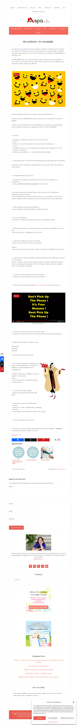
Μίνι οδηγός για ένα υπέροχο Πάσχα (38, 666)
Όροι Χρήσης (30, 713)
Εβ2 (64, 469)
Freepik (19, 435)
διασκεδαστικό (59, 469)
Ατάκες (23, 469)
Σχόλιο (11, 486)
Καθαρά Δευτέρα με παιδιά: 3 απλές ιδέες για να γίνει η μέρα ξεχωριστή (38, 677)
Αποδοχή (39, 718)
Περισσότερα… (38, 559)
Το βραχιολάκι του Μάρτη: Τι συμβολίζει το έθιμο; (38, 673)
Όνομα (11, 503)
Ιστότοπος (12, 519)
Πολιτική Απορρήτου (53, 722)
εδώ (44, 323)
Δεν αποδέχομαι (52, 718)
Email (11, 511)
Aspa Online (38, 20)
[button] (73, 702)
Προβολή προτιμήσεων (67, 718)
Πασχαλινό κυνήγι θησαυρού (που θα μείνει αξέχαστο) (38, 669)
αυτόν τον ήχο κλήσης (41, 285)
